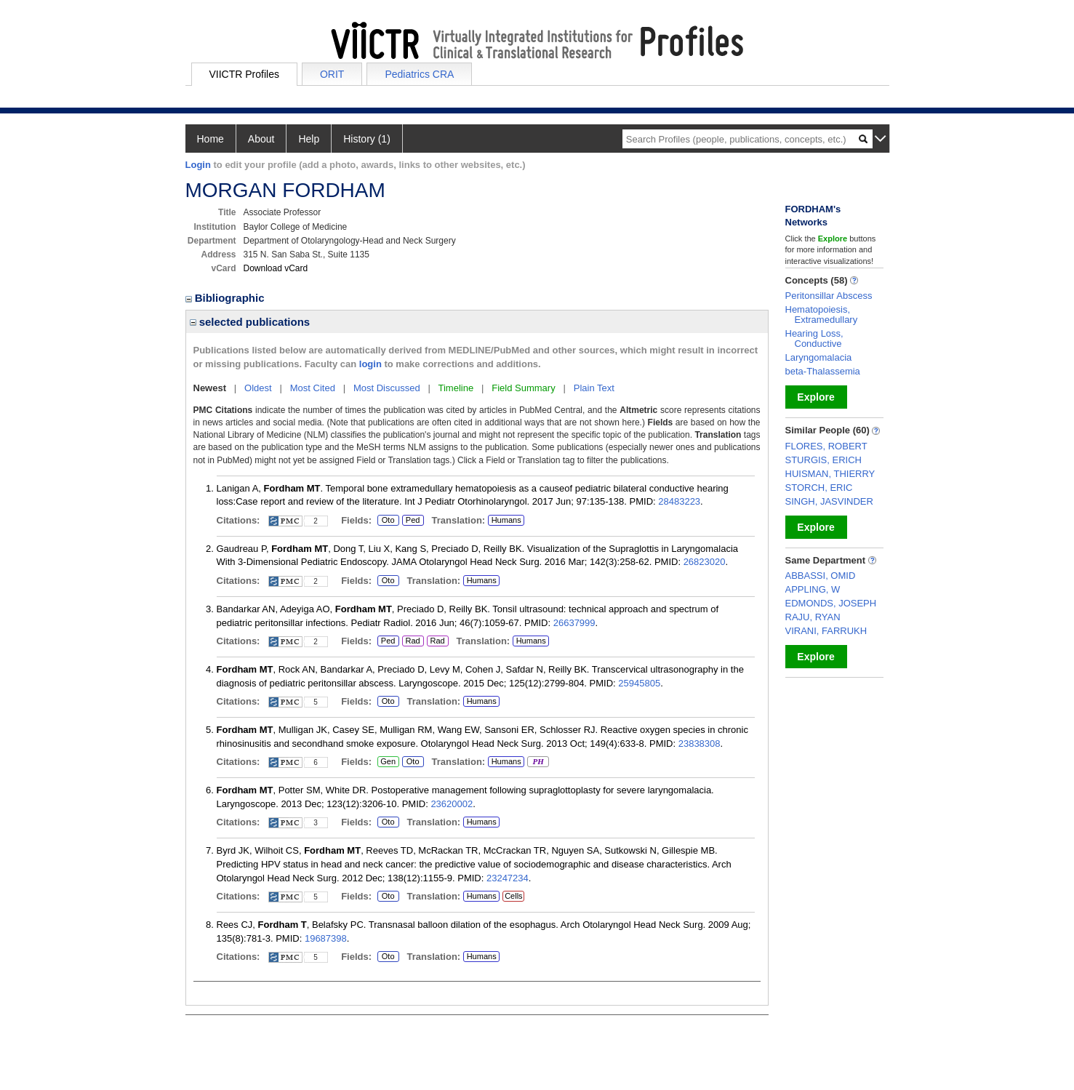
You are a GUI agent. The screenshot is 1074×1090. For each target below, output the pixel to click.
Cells (513, 895)
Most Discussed (386, 387)
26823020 (705, 561)
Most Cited (312, 387)
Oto (388, 521)
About (261, 139)
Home (210, 139)
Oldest (258, 387)
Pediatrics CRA (419, 74)
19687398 (326, 938)
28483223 (679, 501)
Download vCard (276, 268)
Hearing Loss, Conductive (814, 338)
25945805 (639, 683)
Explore (815, 397)
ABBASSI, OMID (820, 575)
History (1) (366, 139)
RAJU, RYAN (813, 617)
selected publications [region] (250, 322)
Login (198, 164)
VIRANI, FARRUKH (826, 630)
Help (308, 139)
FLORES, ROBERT (826, 446)
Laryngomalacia (818, 357)
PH (537, 762)
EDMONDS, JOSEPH (831, 603)
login (370, 363)
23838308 (699, 743)
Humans (506, 520)
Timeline (456, 387)
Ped (411, 521)
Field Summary (523, 387)
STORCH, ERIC (819, 487)
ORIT (332, 74)
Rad (411, 641)
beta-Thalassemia (822, 371)
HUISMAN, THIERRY (830, 473)
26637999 (574, 622)
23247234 (507, 878)
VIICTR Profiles (244, 74)
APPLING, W (813, 589)
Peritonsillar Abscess (829, 295)
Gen (387, 762)
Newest (210, 387)
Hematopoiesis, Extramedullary (821, 314)
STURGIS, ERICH (823, 459)
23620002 (451, 803)
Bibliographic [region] (226, 298)
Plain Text (594, 387)
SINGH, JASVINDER (829, 501)
